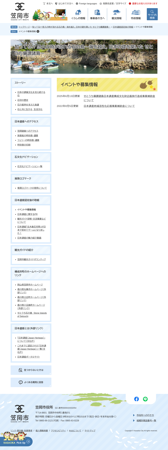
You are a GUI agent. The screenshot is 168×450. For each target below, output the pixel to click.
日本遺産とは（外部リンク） (29, 328)
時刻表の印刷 (23, 145)
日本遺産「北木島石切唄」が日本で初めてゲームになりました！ (31, 230)
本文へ (49, 3)
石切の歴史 (22, 100)
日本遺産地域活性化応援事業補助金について (109, 106)
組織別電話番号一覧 (146, 420)
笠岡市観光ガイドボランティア (31, 259)
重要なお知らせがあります (144, 3)
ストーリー (20, 82)
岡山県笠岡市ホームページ (30, 285)
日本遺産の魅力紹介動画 (29, 238)
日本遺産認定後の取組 (123, 27)
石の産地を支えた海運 (28, 105)
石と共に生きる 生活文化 (29, 109)
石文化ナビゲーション (26, 157)
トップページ (24, 27)
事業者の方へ (97, 18)
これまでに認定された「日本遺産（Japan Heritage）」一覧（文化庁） (31, 349)
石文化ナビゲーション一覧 (29, 166)
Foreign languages (88, 3)
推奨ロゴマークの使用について (32, 188)
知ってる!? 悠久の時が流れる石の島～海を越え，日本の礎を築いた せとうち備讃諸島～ (71, 27)
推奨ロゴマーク (23, 178)
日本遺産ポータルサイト (28, 357)
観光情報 (117, 18)
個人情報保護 (42, 430)
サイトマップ (90, 430)
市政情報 (136, 18)
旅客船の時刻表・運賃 (27, 135)
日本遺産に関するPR (27, 214)
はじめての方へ (65, 3)
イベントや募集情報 (27, 31)
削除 (38, 31)
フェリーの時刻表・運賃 (28, 140)
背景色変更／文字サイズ (114, 3)
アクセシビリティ (58, 430)
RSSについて (75, 430)
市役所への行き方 (145, 415)
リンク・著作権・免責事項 (21, 430)
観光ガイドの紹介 (24, 250)
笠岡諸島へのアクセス (27, 131)
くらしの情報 (78, 18)
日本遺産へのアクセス (26, 121)
